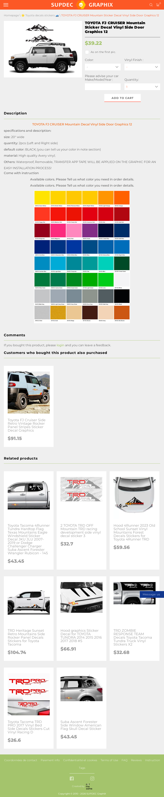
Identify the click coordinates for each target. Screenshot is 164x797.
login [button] (60, 345)
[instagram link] (92, 778)
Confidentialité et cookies (80, 760)
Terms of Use (109, 760)
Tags (82, 768)
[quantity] (142, 86)
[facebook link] (72, 778)
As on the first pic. (100, 52)
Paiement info (50, 760)
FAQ (125, 760)
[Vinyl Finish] (142, 67)
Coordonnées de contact (20, 760)
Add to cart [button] (123, 98)
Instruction (152, 760)
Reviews (136, 760)
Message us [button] (151, 594)
